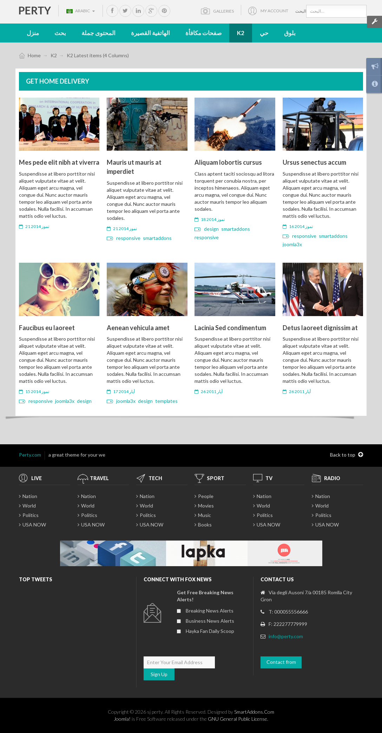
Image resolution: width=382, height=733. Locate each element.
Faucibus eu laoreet (47, 328)
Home (34, 55)
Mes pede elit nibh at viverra (59, 162)
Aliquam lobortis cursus (228, 162)
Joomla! (122, 719)
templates (166, 401)
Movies (206, 506)
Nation (29, 496)
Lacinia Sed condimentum (230, 328)
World (29, 506)
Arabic (80, 10)
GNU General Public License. (238, 719)
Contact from (281, 662)
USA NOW (34, 525)
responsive (128, 238)
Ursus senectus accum (314, 162)
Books (205, 525)
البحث (300, 11)
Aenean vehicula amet (138, 328)
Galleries (223, 11)
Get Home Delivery (57, 81)
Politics (30, 515)
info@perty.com (286, 636)
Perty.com (30, 455)
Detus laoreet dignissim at (320, 328)
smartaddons (157, 238)
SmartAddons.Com (254, 712)
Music (204, 515)
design (211, 229)
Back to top (346, 455)
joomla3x (292, 244)
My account (274, 10)
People (205, 496)
